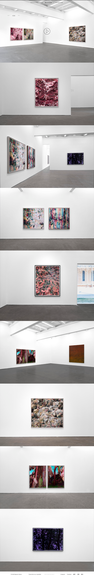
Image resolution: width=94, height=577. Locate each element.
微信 (82, 574)
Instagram (62, 574)
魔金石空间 (48, 2)
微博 (74, 574)
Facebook (69, 574)
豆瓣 (78, 574)
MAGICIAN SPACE (37, 2)
